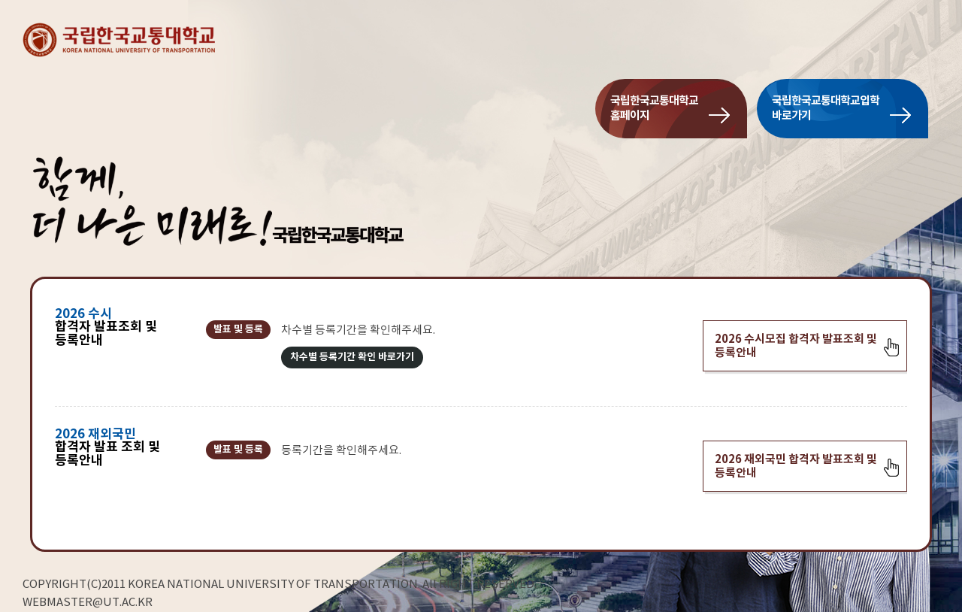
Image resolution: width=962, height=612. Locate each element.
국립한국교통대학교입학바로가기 (825, 108)
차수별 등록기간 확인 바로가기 (352, 357)
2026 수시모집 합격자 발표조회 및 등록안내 (796, 345)
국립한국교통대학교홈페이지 (654, 108)
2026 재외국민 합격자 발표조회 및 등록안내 (796, 466)
